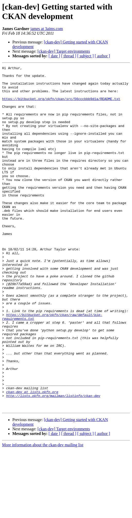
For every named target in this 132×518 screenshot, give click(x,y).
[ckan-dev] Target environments (63, 51)
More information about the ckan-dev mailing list (42, 513)
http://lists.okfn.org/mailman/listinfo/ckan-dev (53, 462)
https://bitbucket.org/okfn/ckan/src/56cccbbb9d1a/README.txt (61, 105)
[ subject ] (85, 56)
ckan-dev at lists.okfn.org (32, 457)
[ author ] (102, 56)
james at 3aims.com (46, 28)
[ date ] (54, 56)
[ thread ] (68, 56)
